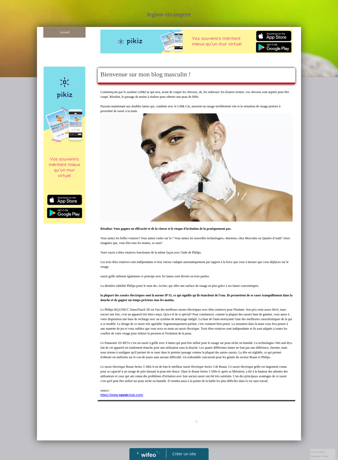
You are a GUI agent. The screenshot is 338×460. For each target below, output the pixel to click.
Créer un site (184, 453)
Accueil (64, 32)
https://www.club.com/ (121, 395)
